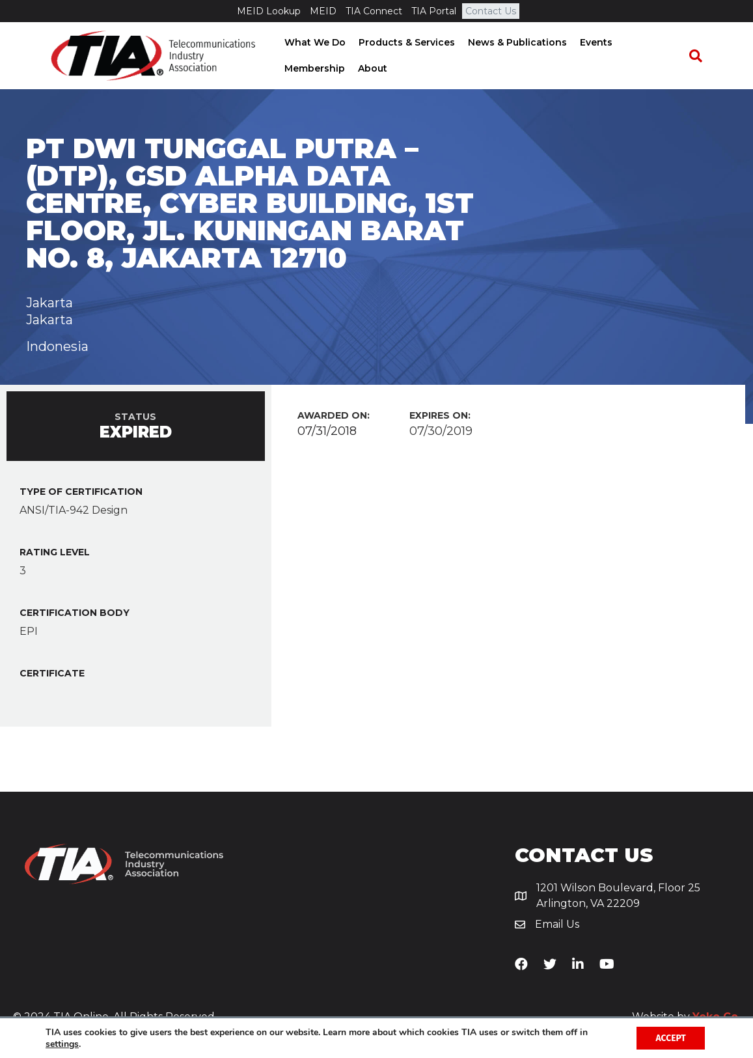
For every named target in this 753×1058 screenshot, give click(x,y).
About (294, 68)
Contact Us (490, 11)
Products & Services (402, 42)
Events (591, 42)
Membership (651, 42)
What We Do (310, 42)
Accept (670, 1037)
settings (62, 1044)
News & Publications (512, 42)
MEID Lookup (269, 11)
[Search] (702, 56)
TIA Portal (433, 11)
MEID (323, 11)
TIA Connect (374, 11)
